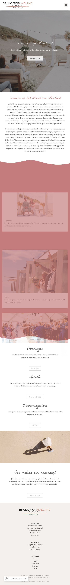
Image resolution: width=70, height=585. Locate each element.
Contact (35, 568)
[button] (66, 5)
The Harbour (35, 535)
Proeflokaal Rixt (35, 533)
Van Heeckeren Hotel (35, 530)
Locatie (35, 561)
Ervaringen (35, 566)
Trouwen (35, 559)
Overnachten (35, 564)
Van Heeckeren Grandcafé (35, 528)
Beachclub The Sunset (35, 526)
